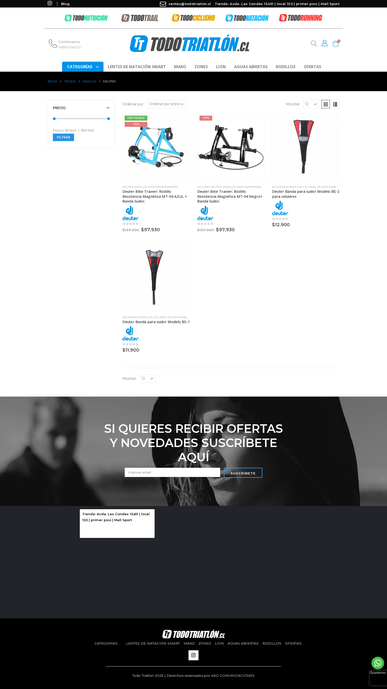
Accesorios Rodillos (287, 187)
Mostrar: (293, 104)
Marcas (334, 187)
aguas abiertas (251, 66)
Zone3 (201, 66)
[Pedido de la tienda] (167, 104)
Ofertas (312, 66)
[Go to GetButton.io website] (378, 672)
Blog (65, 4)
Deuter (127, 187)
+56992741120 (69, 47)
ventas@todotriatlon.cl (185, 3)
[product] (156, 147)
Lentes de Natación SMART (137, 66)
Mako (180, 66)
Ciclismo (203, 187)
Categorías (106, 643)
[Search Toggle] (313, 43)
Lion (221, 66)
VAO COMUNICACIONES (233, 676)
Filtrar (63, 137)
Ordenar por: (133, 104)
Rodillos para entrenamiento (156, 187)
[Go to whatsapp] (378, 663)
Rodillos (285, 66)
